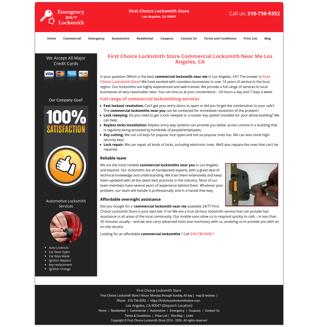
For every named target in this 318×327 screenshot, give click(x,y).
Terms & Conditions (138, 315)
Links (189, 315)
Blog (267, 38)
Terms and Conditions (220, 38)
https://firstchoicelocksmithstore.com (175, 300)
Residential (145, 38)
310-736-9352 (263, 13)
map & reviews (206, 295)
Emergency (96, 38)
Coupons (167, 38)
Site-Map (177, 315)
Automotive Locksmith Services (66, 203)
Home (51, 38)
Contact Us (189, 38)
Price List (250, 38)
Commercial (72, 38)
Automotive (121, 38)
